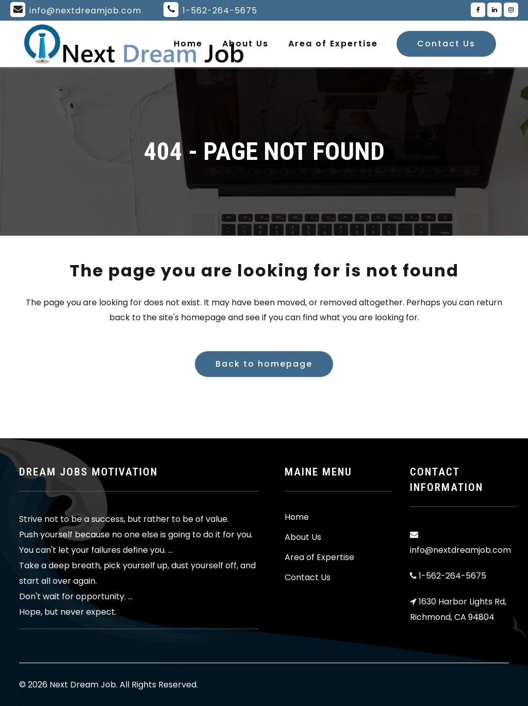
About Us (303, 537)
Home (297, 517)
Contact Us (446, 44)
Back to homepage (264, 364)
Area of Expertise (319, 557)
